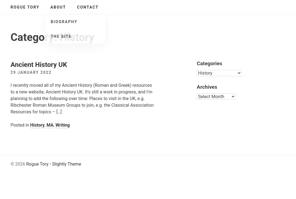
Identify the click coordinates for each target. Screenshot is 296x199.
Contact (87, 7)
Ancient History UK (39, 65)
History (37, 125)
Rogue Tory (25, 7)
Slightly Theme (66, 164)
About (58, 7)
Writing (62, 125)
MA (50, 125)
